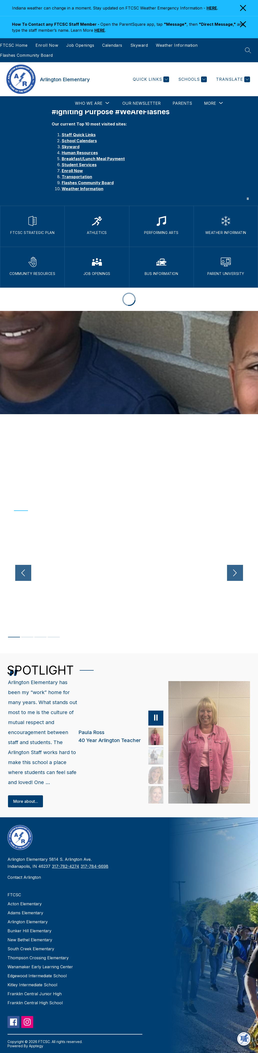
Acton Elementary (24, 903)
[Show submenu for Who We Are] (88, 103)
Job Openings (80, 45)
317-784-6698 (94, 866)
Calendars (112, 45)
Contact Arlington (24, 877)
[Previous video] (23, 573)
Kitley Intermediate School (32, 984)
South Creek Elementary (30, 948)
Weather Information (177, 45)
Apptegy (36, 1046)
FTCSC (14, 894)
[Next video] (235, 573)
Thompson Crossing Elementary (38, 957)
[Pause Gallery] (248, 199)
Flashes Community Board (26, 55)
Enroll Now (46, 45)
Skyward (139, 45)
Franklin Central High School (35, 1002)
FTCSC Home (13, 45)
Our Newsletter (141, 103)
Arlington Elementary (27, 921)
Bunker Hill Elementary (29, 930)
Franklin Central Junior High (34, 993)
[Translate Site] (232, 79)
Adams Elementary (25, 912)
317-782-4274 (65, 866)
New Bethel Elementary (29, 939)
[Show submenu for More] (210, 103)
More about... (25, 801)
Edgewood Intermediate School (37, 975)
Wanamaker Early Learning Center (40, 966)
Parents (182, 103)
